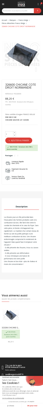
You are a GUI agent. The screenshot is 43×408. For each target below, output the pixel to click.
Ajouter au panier (19, 140)
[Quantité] (9, 134)
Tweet (18, 155)
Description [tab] (22, 206)
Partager (15, 155)
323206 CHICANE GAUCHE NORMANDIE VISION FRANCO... (11, 327)
